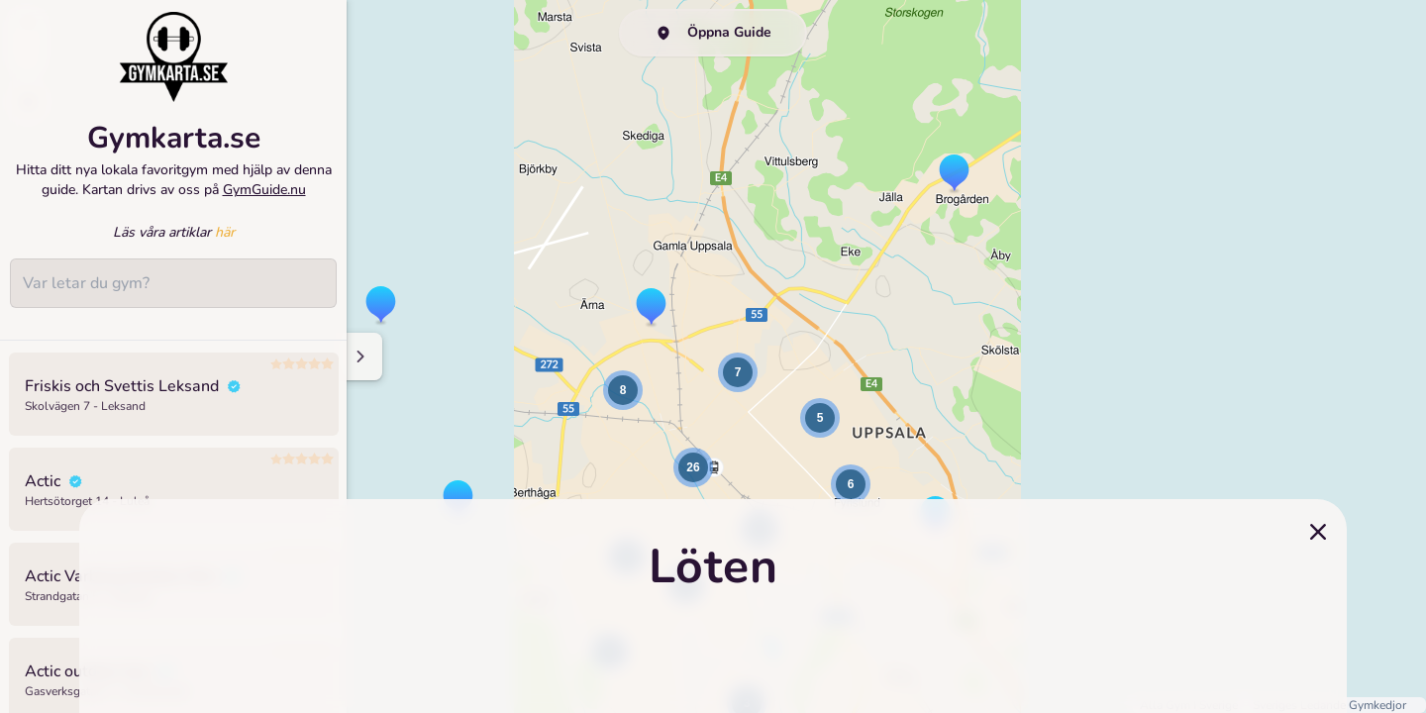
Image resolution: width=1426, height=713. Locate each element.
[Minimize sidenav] (359, 356)
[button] (380, 306)
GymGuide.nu (264, 189)
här (225, 232)
